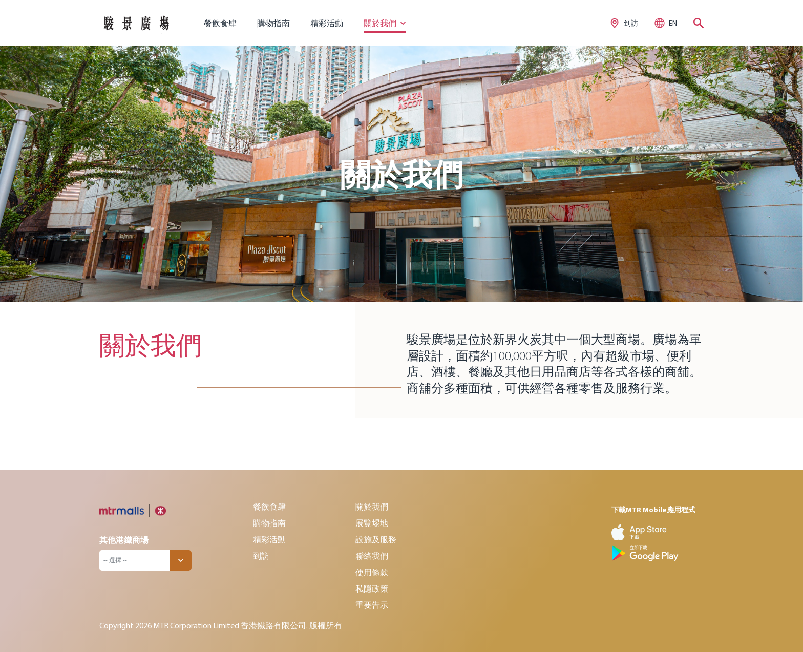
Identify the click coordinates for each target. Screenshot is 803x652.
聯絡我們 (371, 556)
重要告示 (371, 605)
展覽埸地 (371, 523)
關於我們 (371, 506)
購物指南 (273, 23)
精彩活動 (326, 23)
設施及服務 (375, 539)
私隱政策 (371, 588)
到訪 (261, 556)
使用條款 (371, 572)
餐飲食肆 (220, 23)
